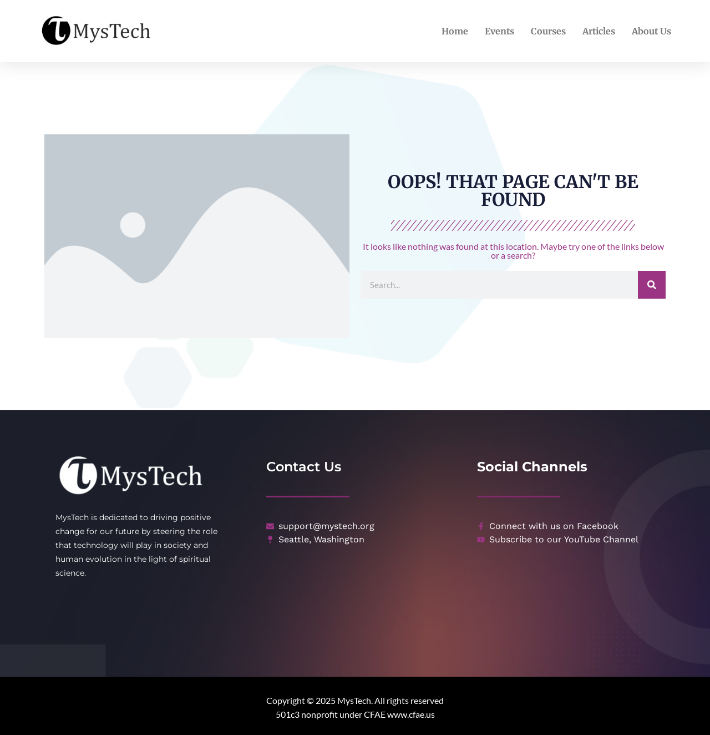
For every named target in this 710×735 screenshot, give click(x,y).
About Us (651, 31)
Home (455, 31)
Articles (598, 31)
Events (499, 31)
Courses (548, 31)
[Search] (652, 285)
